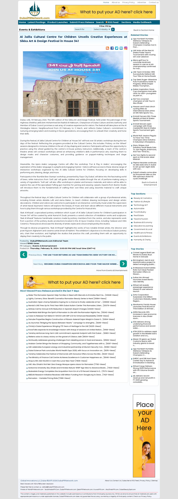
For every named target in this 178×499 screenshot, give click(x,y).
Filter (102, 26)
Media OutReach (142, 22)
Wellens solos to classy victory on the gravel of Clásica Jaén (55, 336)
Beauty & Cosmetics (143, 198)
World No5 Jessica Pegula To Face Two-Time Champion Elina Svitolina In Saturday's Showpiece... (144, 138)
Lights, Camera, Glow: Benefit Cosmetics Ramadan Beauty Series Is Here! (60, 298)
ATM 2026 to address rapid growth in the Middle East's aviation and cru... (145, 333)
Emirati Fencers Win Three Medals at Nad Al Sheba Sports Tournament (144, 118)
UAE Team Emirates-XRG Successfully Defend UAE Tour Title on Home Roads (144, 74)
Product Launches (57, 22)
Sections (126, 22)
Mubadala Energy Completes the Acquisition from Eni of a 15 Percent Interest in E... (64, 371)
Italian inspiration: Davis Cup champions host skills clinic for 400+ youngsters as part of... (144, 92)
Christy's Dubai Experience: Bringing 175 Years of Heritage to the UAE (58, 326)
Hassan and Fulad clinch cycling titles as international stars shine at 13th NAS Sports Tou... (144, 109)
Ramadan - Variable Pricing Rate (43, 378)
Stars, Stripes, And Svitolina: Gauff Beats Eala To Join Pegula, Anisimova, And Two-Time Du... (145, 148)
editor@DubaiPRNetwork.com (53, 487)
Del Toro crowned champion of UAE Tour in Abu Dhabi (144, 101)
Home (106, 2)
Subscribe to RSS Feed (130, 481)
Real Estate (139, 215)
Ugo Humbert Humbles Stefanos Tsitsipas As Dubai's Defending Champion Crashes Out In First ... (144, 42)
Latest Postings (37, 22)
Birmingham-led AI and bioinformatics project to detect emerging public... (144, 262)
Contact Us (117, 481)
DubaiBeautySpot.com (127, 489)
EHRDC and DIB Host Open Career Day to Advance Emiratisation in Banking (144, 360)
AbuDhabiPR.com (112, 489)
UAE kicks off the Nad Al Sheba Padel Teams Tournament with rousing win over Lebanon (144, 53)
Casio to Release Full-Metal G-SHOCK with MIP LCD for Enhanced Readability (62, 316)
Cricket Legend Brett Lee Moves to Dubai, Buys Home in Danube (144, 254)
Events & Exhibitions (142, 236)
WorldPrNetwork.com (35, 489)
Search (100, 22)
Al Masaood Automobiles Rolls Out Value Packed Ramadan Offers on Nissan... (144, 270)
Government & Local (143, 229)
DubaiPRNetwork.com (68, 489)
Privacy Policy (128, 2)
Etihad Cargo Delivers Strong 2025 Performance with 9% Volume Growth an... (144, 369)
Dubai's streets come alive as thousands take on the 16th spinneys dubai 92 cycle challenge (145, 175)
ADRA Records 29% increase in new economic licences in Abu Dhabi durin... (145, 315)
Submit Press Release (82, 22)
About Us (108, 481)
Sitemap (154, 481)
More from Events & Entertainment (111, 270)
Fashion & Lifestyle (142, 201)
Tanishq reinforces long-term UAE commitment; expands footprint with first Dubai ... (65, 333)
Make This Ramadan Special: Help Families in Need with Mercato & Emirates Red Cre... (66, 295)
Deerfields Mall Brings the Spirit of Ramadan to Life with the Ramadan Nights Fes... (64, 312)
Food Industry (140, 212)
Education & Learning (143, 226)
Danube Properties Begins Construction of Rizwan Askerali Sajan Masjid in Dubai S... (65, 319)
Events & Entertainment (45, 246)
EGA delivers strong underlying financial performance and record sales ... (144, 324)
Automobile (139, 208)
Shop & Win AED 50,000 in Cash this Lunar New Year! (51, 361)
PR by (108, 26)
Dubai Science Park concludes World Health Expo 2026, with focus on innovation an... (66, 350)
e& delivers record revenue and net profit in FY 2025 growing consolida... (144, 378)
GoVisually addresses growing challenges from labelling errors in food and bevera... (65, 340)
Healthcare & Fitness (143, 233)
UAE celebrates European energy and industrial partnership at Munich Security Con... (66, 347)
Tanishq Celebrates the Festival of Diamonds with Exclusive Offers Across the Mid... (65, 354)
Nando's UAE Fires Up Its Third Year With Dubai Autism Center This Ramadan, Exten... (65, 305)
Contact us (153, 2)
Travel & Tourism (141, 219)
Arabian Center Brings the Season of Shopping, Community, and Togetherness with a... (66, 343)
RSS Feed (112, 22)
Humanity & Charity (142, 239)
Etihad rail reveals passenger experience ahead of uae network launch (143, 288)
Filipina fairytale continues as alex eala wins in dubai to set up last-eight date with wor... (144, 165)
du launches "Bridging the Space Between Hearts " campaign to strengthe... (61, 322)
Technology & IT (141, 205)
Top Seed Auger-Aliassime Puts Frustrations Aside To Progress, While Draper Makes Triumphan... (145, 82)
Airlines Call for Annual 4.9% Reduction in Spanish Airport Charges (57, 309)
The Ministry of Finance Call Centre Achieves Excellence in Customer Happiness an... (65, 357)
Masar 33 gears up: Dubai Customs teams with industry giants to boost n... (144, 342)
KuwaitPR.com (98, 489)
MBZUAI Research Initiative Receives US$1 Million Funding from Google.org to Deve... (65, 374)
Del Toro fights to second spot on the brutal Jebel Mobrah (144, 157)
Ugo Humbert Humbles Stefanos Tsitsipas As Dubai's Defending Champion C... (143, 351)
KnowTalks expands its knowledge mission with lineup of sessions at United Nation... (65, 329)
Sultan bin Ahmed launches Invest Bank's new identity (143, 279)
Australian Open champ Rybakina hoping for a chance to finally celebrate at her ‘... (65, 302)
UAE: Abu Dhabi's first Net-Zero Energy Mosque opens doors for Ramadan (60, 364)
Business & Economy (143, 222)
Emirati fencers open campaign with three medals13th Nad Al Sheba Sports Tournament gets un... (144, 128)
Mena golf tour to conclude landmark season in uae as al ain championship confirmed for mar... (144, 64)
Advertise (141, 2)
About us (116, 2)
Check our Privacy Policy (142, 496)
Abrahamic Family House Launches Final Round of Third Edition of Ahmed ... (144, 306)
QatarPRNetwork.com (85, 489)
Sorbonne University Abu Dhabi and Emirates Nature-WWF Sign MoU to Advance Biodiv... (67, 367)
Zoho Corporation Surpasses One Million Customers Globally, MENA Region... (144, 297)
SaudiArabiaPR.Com (52, 489)
